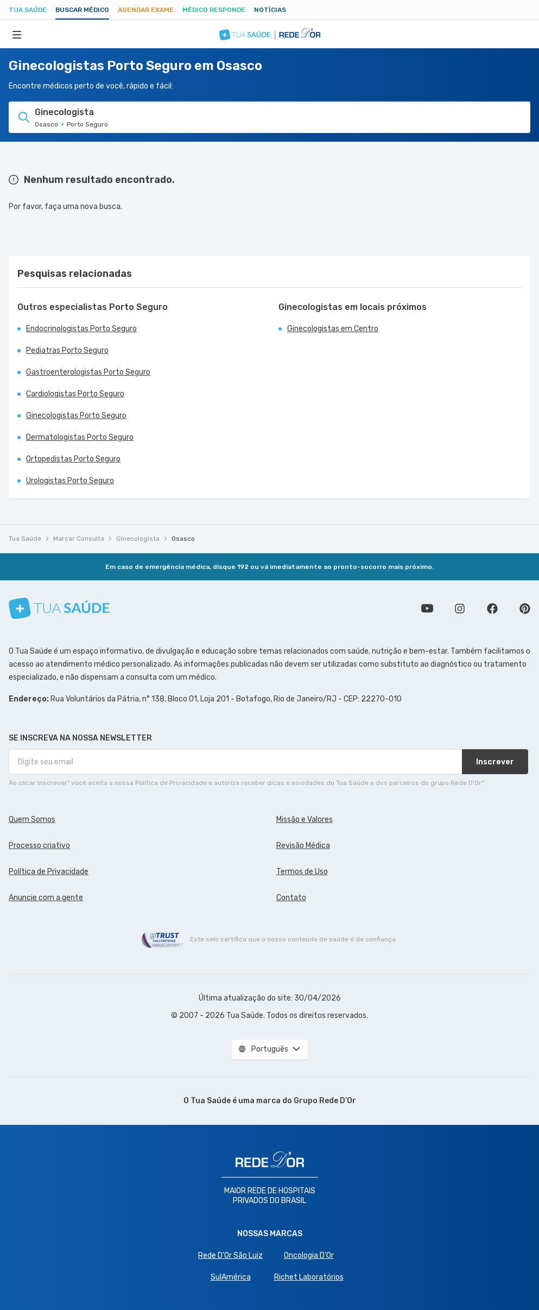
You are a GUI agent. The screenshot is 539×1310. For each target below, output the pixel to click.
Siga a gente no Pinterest (524, 608)
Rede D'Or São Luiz (230, 1255)
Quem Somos (32, 819)
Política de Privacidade (48, 871)
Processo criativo (39, 845)
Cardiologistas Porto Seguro (75, 393)
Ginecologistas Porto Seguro (76, 415)
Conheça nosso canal (427, 608)
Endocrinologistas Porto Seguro (81, 328)
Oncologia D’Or (309, 1255)
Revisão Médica (303, 845)
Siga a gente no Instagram (459, 608)
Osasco (183, 538)
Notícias (270, 10)
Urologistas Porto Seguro (70, 480)
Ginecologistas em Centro (332, 328)
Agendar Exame (146, 10)
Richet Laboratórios (309, 1277)
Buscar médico (82, 10)
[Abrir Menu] (17, 34)
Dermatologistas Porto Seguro (80, 437)
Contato (291, 897)
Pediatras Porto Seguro (67, 350)
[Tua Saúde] (59, 608)
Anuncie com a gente (46, 897)
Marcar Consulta (78, 538)
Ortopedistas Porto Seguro (73, 459)
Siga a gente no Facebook (492, 608)
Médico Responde (213, 10)
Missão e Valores (304, 819)
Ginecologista (138, 538)
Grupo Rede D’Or (325, 1100)
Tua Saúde (28, 10)
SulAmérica (231, 1277)
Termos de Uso (302, 871)
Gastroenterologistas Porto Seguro (88, 372)
